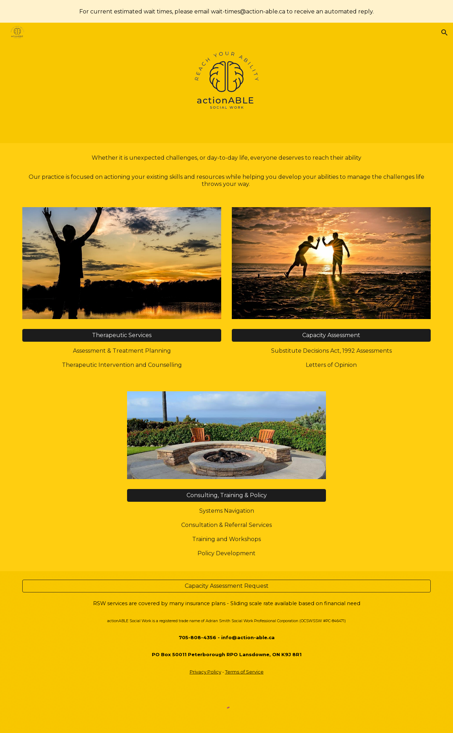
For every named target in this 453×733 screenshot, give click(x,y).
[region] (226, 11)
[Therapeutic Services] (122, 335)
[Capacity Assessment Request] (226, 586)
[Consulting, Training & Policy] (226, 495)
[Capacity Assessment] (331, 335)
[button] (444, 32)
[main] (226, 171)
